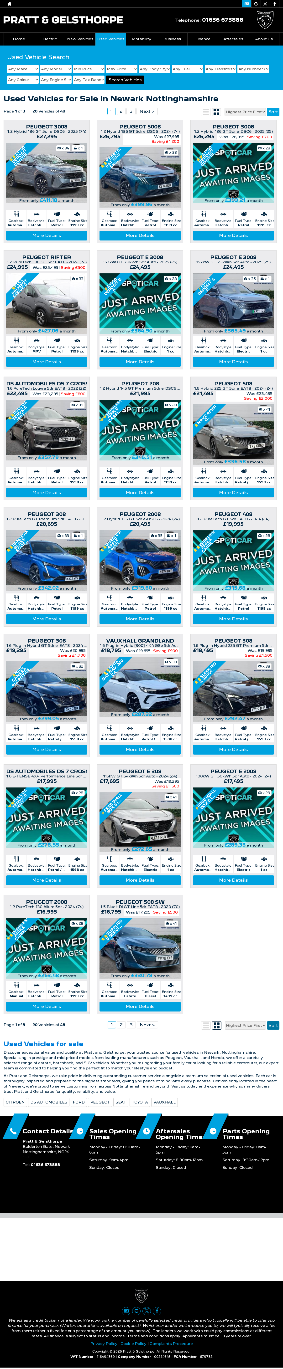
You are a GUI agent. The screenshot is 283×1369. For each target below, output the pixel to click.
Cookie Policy (134, 1345)
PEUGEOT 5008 (140, 127)
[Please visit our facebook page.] (274, 4)
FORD (79, 1102)
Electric (49, 39)
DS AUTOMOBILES (48, 1102)
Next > (147, 111)
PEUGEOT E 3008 (140, 257)
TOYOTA (140, 1102)
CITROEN (15, 1102)
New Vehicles (80, 39)
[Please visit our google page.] (256, 4)
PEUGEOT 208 (140, 384)
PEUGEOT (100, 1102)
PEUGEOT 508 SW (140, 902)
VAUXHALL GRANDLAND (140, 641)
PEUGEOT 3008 (47, 127)
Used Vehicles (110, 39)
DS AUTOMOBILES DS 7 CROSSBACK (55, 384)
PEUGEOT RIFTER (46, 257)
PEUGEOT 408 (233, 514)
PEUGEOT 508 (233, 384)
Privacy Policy (103, 1345)
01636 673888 (222, 19)
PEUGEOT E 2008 (233, 771)
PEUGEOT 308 (47, 514)
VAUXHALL (164, 1102)
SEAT (120, 1102)
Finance (202, 39)
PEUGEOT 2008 (140, 514)
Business (172, 39)
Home (19, 39)
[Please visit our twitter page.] (265, 4)
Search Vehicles (125, 79)
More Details (46, 235)
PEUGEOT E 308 (140, 771)
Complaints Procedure (171, 1345)
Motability (141, 39)
